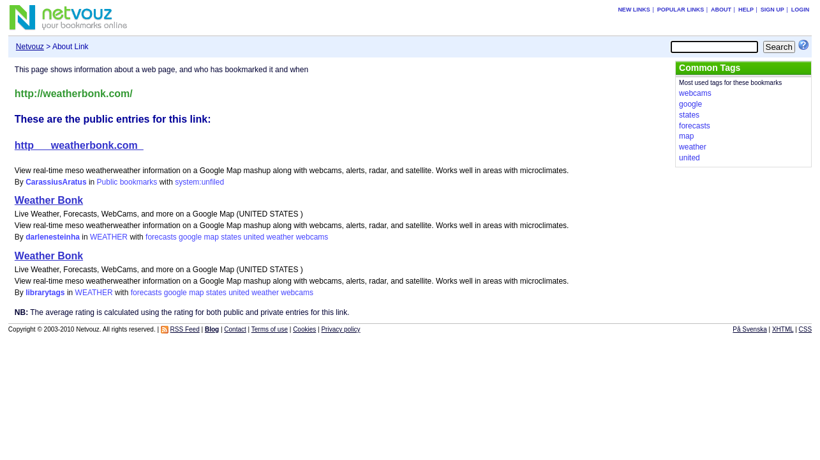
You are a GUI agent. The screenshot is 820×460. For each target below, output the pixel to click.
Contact (235, 329)
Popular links (680, 9)
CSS (805, 329)
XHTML (783, 329)
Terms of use (269, 329)
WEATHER (109, 237)
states (231, 237)
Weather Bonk (49, 200)
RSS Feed (185, 329)
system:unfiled (199, 182)
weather (280, 237)
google (190, 237)
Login (800, 9)
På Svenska (749, 329)
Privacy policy (340, 329)
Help (746, 9)
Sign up (772, 9)
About (721, 9)
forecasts (161, 237)
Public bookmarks (127, 182)
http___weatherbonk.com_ (79, 145)
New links (634, 9)
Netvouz (30, 46)
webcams (312, 237)
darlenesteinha (53, 237)
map (211, 237)
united (254, 237)
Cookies (304, 329)
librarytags (45, 292)
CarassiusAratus (56, 182)
